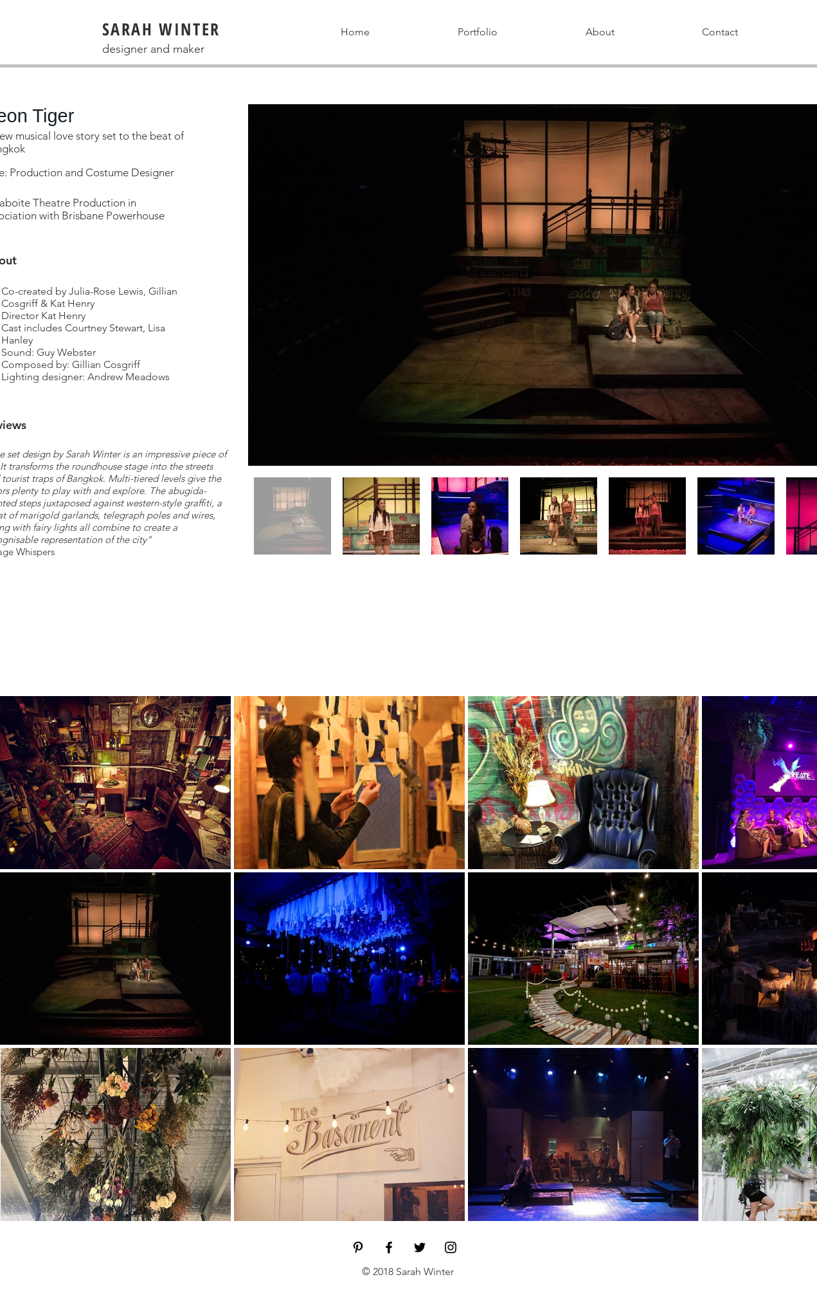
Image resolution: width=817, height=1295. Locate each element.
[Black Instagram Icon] (450, 1247)
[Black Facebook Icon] (389, 1247)
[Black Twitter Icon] (419, 1247)
